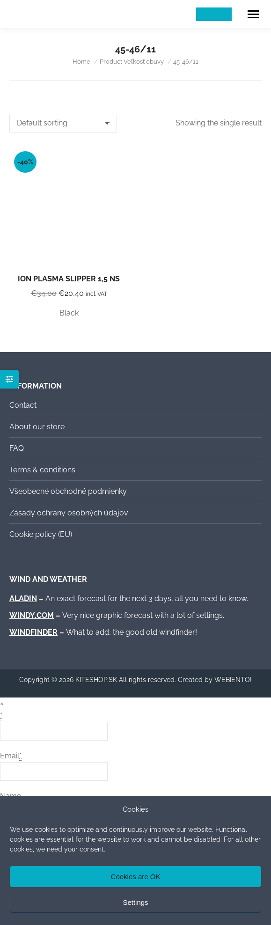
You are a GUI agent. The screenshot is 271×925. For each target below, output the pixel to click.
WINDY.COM (31, 615)
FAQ (16, 448)
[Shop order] (63, 123)
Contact (23, 405)
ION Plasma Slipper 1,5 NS (69, 278)
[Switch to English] (223, 14)
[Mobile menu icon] (253, 14)
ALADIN (23, 598)
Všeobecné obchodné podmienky (68, 491)
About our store (37, 426)
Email (11, 756)
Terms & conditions (42, 469)
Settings (135, 902)
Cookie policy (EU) (40, 534)
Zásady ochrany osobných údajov (68, 512)
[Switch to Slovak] (205, 14)
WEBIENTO (232, 679)
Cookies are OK (136, 877)
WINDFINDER (33, 632)
